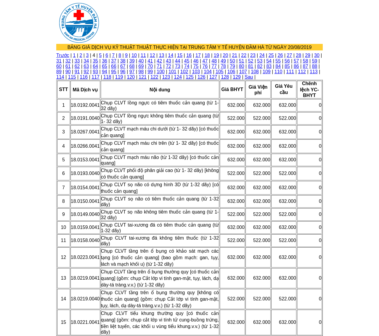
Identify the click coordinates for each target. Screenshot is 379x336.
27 (289, 55)
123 (166, 76)
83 (269, 66)
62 (77, 66)
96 (123, 71)
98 (141, 71)
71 (159, 66)
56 (287, 60)
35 (95, 60)
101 (172, 71)
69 (141, 66)
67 (123, 66)
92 (86, 71)
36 (104, 60)
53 (260, 60)
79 (232, 66)
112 (302, 71)
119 (119, 76)
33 (77, 60)
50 (232, 60)
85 (287, 66)
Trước (62, 55)
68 (132, 66)
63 (86, 66)
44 (177, 60)
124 (178, 76)
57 (296, 60)
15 (179, 55)
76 (205, 66)
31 (59, 60)
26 (280, 55)
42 (159, 60)
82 (260, 66)
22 (243, 55)
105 (220, 71)
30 (316, 55)
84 (278, 66)
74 (187, 66)
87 (305, 66)
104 (208, 71)
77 (214, 66)
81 (250, 66)
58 (305, 60)
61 (68, 66)
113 (314, 71)
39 (132, 60)
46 (196, 60)
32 (68, 60)
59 (314, 60)
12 (152, 55)
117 (95, 76)
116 (84, 76)
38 (123, 60)
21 (234, 55)
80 (241, 66)
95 (113, 71)
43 (168, 60)
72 (168, 66)
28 (298, 55)
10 (134, 55)
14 (171, 55)
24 (262, 55)
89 (59, 71)
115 (72, 76)
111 (290, 71)
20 (225, 55)
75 (196, 66)
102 (184, 71)
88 (314, 66)
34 (86, 60)
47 (205, 60)
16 (189, 55)
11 (143, 55)
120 (131, 76)
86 (296, 66)
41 (150, 60)
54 (269, 60)
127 (213, 76)
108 (255, 71)
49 (223, 60)
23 (253, 55)
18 (207, 55)
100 (161, 71)
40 (141, 60)
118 (107, 76)
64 (95, 66)
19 (216, 55)
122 (154, 76)
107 (243, 71)
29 (307, 55)
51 (241, 60)
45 (187, 60)
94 (104, 71)
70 (150, 66)
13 (161, 55)
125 (190, 76)
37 (113, 60)
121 (143, 76)
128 (225, 76)
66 (113, 66)
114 (60, 76)
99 (150, 71)
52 (250, 60)
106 (231, 71)
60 (59, 66)
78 (223, 66)
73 (177, 66)
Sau (249, 76)
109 (267, 71)
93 (95, 71)
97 (132, 71)
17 (198, 55)
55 (278, 60)
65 (104, 66)
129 (237, 76)
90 (68, 71)
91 (77, 71)
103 (196, 71)
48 (214, 60)
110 (278, 71)
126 (201, 76)
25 (271, 55)
